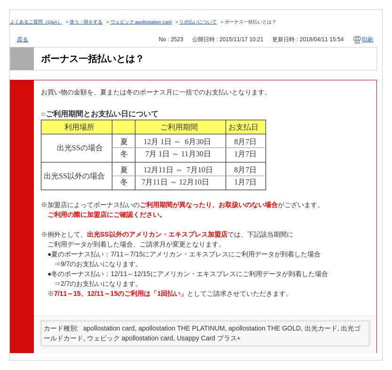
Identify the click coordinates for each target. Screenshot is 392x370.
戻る (22, 39)
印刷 (367, 39)
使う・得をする (86, 21)
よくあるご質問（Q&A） (36, 21)
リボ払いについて (198, 21)
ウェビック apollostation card (141, 21)
